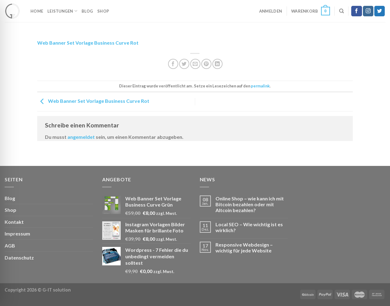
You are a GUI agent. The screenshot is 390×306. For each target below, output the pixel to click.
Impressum (17, 233)
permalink (260, 85)
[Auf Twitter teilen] (184, 64)
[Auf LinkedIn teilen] (217, 64)
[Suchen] (341, 11)
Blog (87, 11)
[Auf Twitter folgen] (379, 11)
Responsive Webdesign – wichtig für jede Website (244, 247)
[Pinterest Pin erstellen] (206, 64)
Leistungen (62, 11)
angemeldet (81, 137)
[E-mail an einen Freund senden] (195, 64)
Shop (103, 11)
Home (36, 11)
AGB (10, 245)
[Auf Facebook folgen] (356, 11)
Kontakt (14, 222)
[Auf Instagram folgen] (368, 11)
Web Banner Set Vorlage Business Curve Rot (88, 43)
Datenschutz (19, 257)
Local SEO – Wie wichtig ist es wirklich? (249, 227)
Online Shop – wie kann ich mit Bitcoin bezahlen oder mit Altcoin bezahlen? (249, 204)
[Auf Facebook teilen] (173, 64)
